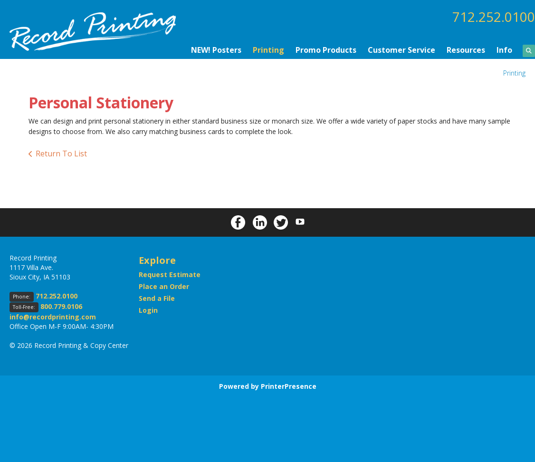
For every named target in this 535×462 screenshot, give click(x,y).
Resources (466, 49)
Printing (268, 49)
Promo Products (326, 49)
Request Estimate (170, 274)
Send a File (157, 297)
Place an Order (164, 285)
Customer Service (401, 49)
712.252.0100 (493, 17)
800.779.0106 (61, 305)
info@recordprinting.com (53, 316)
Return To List (61, 153)
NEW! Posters (216, 49)
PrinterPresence (288, 385)
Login (148, 309)
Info (504, 49)
